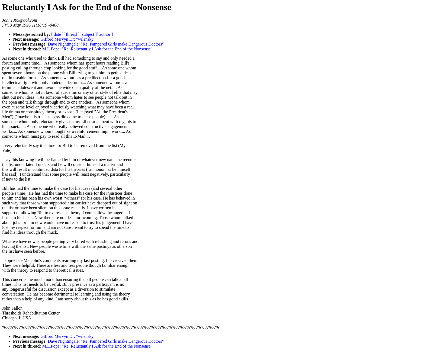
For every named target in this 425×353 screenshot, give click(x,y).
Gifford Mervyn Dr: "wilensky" (67, 39)
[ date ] (57, 34)
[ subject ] (88, 34)
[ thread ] (71, 34)
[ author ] (105, 34)
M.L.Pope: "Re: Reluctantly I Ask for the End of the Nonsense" (97, 49)
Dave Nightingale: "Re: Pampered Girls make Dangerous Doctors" (106, 44)
